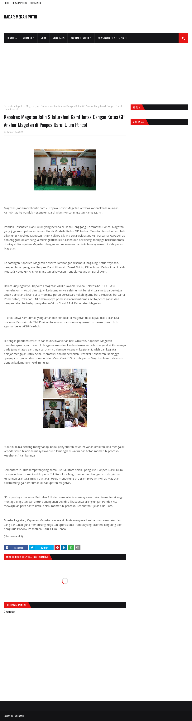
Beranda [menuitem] (12, 38)
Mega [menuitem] (43, 38)
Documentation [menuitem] (79, 38)
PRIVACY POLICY (19, 3)
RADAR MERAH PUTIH (20, 17)
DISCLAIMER (35, 3)
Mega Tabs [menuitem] (58, 38)
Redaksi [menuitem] (27, 38)
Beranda (8, 106)
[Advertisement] (96, 72)
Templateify (18, 715)
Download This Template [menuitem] (112, 38)
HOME (6, 3)
